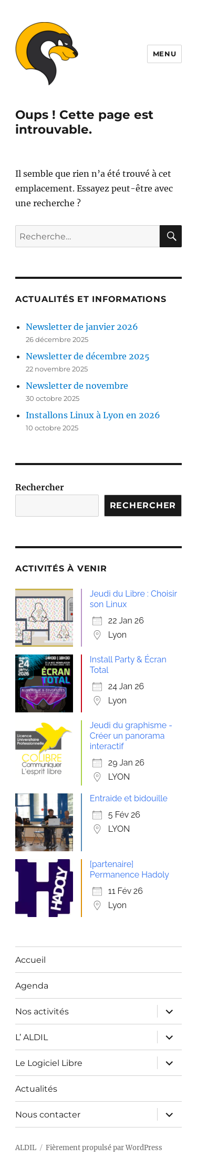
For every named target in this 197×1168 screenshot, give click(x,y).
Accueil (30, 960)
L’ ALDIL (31, 1037)
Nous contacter (47, 1115)
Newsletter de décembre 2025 (88, 356)
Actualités (36, 1089)
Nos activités (42, 1011)
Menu (164, 53)
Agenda (31, 986)
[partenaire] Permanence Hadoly (129, 869)
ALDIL (25, 1147)
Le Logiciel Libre (48, 1063)
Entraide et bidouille (129, 798)
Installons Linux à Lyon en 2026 (93, 415)
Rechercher (39, 487)
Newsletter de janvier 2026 (82, 326)
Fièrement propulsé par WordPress (104, 1147)
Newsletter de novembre (77, 385)
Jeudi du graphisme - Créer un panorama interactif (131, 735)
